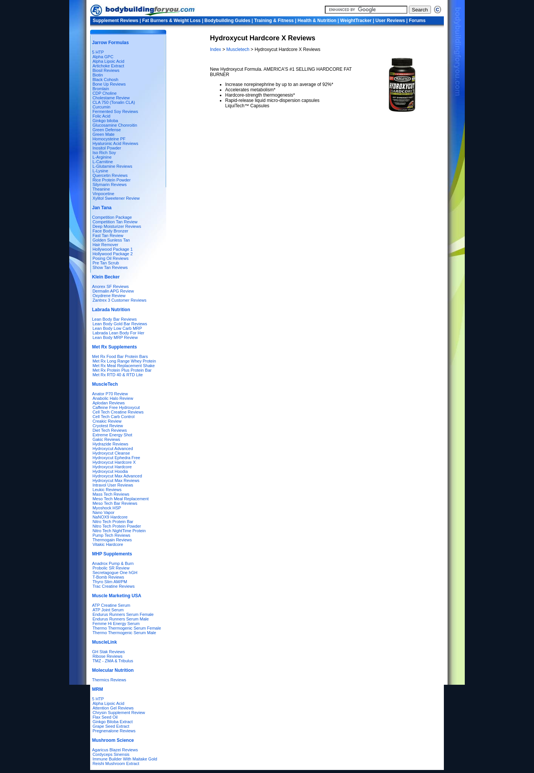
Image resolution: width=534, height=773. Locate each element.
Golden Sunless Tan (111, 240)
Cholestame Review (111, 97)
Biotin (97, 75)
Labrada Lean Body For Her (118, 333)
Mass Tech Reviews (110, 494)
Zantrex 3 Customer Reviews (119, 300)
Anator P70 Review (110, 393)
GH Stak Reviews (108, 651)
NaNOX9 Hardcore (109, 517)
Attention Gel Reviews (113, 708)
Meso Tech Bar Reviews (114, 503)
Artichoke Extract (108, 66)
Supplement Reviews (115, 20)
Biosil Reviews (105, 70)
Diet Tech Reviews (109, 430)
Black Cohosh (105, 79)
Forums (417, 20)
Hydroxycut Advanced (112, 448)
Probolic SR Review (110, 568)
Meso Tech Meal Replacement (120, 498)
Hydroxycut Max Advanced (116, 476)
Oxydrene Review (109, 295)
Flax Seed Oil (105, 717)
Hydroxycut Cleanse (111, 453)
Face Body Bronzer (110, 231)
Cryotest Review (107, 425)
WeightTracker (355, 20)
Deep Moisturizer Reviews (116, 226)
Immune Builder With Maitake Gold (124, 759)
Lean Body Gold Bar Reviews (119, 323)
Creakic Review (106, 421)
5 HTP (98, 52)
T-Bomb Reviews (108, 577)
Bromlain (100, 88)
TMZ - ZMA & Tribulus (112, 660)
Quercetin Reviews (109, 175)
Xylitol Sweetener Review (116, 198)
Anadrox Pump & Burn (113, 563)
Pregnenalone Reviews (113, 730)
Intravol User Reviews (112, 485)
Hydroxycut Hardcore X (114, 462)
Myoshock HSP (106, 508)
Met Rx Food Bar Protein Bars (120, 356)
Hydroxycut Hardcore (112, 466)
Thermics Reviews (109, 680)
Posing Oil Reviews (110, 258)
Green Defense (106, 129)
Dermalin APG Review (113, 291)
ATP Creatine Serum (111, 605)
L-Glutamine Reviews (112, 166)
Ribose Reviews (107, 656)
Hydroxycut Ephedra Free (116, 457)
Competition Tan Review (114, 221)
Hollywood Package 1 (112, 249)
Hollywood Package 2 (112, 253)
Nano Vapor (103, 512)
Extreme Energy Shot (112, 435)
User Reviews (390, 20)
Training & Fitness (274, 20)
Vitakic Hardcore (107, 544)
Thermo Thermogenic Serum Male (124, 632)
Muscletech (238, 49)
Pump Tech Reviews (111, 535)
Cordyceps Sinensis (110, 754)
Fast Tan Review (107, 235)
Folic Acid (101, 116)
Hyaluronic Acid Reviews (115, 143)
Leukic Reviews (106, 489)
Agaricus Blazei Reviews (115, 750)
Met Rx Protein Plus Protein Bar (121, 370)
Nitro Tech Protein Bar (112, 521)
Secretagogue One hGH (114, 572)
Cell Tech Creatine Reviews (117, 412)
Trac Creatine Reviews (113, 586)
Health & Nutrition (316, 20)
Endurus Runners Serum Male (120, 619)
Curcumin (101, 107)
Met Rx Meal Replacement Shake (123, 365)
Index (216, 49)
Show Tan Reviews (110, 267)
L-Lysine (100, 171)
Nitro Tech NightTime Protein (119, 530)
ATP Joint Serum (108, 610)
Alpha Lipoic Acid (108, 61)
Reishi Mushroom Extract (115, 763)
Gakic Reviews (106, 439)
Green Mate (103, 134)
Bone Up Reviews (109, 84)
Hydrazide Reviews (110, 444)
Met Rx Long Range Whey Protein (124, 361)
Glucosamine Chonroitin (114, 125)
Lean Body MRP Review (115, 337)
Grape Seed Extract (110, 726)
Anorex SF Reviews (110, 286)
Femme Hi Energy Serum (116, 623)
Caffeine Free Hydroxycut (116, 407)
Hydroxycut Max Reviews (115, 480)
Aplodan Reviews (108, 403)
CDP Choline (104, 93)
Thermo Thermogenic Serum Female (126, 628)
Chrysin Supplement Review (118, 712)
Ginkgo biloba (105, 120)
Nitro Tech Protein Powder (116, 526)
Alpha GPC (102, 56)
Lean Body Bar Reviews (114, 319)
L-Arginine (101, 157)
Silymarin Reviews (109, 184)
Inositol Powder (106, 148)
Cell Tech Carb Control (113, 416)
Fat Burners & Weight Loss (171, 20)
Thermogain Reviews (112, 540)
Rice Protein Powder (111, 180)
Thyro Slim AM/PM (109, 581)
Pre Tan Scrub (105, 263)
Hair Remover (105, 244)
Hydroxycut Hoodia (110, 471)
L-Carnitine (102, 161)
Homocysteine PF (109, 139)
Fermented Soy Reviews (115, 111)
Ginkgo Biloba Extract (112, 721)
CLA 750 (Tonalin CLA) (113, 102)
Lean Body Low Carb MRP (117, 328)
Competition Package (112, 217)
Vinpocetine (103, 193)
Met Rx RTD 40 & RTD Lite (117, 374)
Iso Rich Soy (104, 152)
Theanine (101, 189)
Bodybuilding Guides (228, 20)
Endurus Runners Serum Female (123, 614)
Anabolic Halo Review (112, 398)
